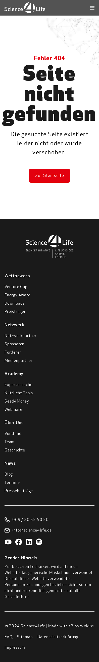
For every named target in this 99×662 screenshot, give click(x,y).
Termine (12, 483)
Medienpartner (18, 361)
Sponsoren (14, 344)
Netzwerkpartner (21, 336)
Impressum (15, 648)
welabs (87, 626)
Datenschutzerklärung (57, 637)
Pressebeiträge (19, 491)
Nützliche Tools (19, 393)
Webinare (13, 410)
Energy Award (18, 295)
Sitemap (25, 637)
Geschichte (15, 450)
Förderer (13, 353)
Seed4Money (17, 402)
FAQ (8, 637)
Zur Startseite (49, 175)
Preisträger (15, 312)
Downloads (15, 304)
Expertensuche (18, 385)
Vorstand (13, 434)
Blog (9, 475)
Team (10, 442)
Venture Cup (16, 287)
